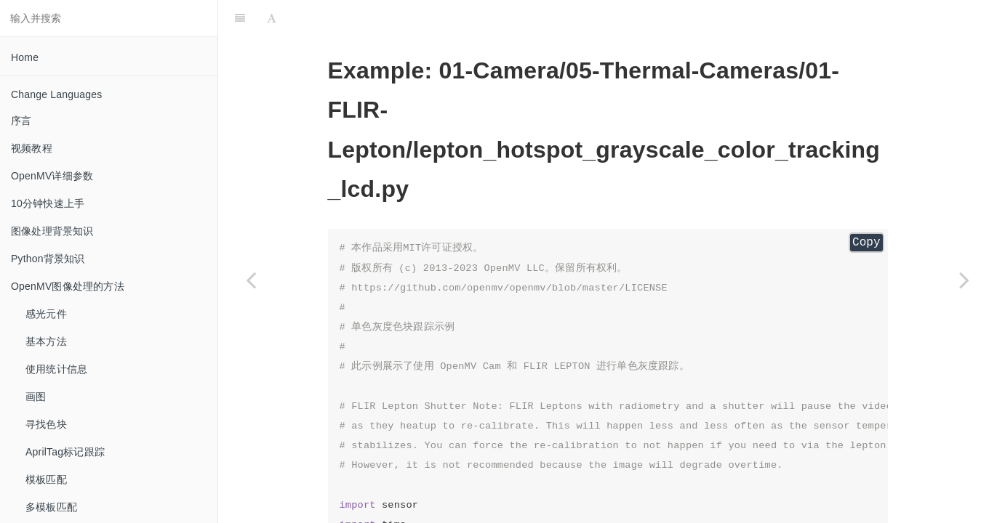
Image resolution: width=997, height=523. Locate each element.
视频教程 (31, 148)
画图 (35, 396)
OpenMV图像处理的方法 (67, 286)
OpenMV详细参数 (52, 176)
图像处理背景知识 (52, 231)
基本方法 (46, 341)
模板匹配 (46, 479)
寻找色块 (46, 424)
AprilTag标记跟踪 (65, 452)
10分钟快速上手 (47, 203)
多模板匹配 (51, 507)
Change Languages (56, 94)
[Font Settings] (271, 18)
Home (25, 57)
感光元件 (46, 314)
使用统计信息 (56, 369)
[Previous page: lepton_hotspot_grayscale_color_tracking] (251, 279)
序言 (21, 120)
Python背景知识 (48, 258)
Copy (866, 242)
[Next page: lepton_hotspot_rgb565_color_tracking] (964, 279)
